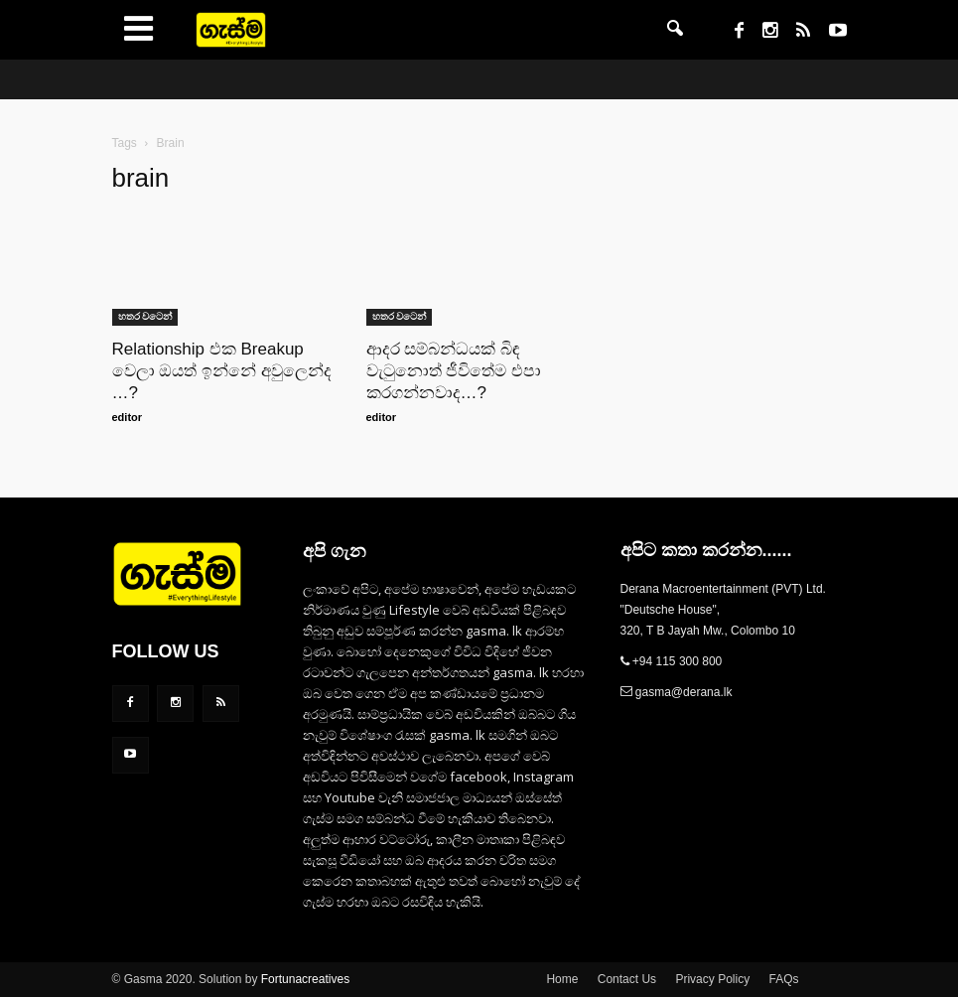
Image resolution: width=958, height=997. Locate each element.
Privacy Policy (712, 979)
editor (127, 417)
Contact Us (627, 979)
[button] (675, 30)
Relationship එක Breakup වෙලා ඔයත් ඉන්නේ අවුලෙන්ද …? (222, 371)
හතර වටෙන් (145, 316)
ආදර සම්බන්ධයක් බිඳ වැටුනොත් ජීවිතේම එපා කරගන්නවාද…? (453, 371)
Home (562, 979)
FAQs (783, 979)
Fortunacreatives (305, 979)
